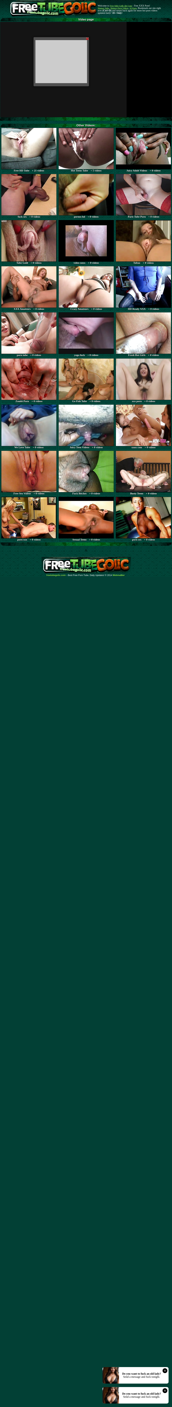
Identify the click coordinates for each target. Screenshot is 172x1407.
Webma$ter (119, 575)
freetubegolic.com (56, 575)
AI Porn (133, 8)
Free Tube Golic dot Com (121, 6)
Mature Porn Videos (119, 8)
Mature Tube (103, 8)
